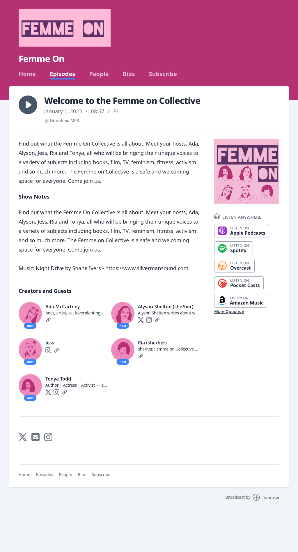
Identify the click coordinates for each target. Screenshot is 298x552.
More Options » (229, 311)
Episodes (62, 74)
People (99, 74)
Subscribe (163, 74)
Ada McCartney (62, 306)
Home (27, 74)
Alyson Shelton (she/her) (166, 306)
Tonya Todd (58, 379)
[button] (28, 104)
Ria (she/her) (152, 342)
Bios (129, 74)
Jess (49, 342)
